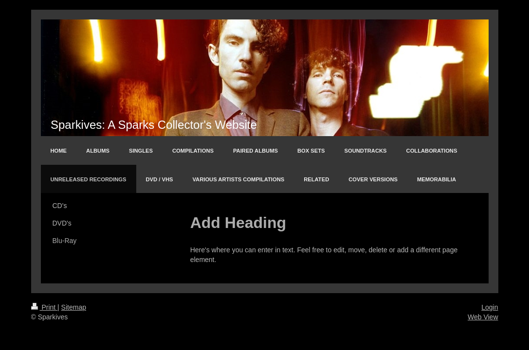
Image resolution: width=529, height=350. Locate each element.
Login (489, 307)
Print (44, 307)
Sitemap (73, 307)
